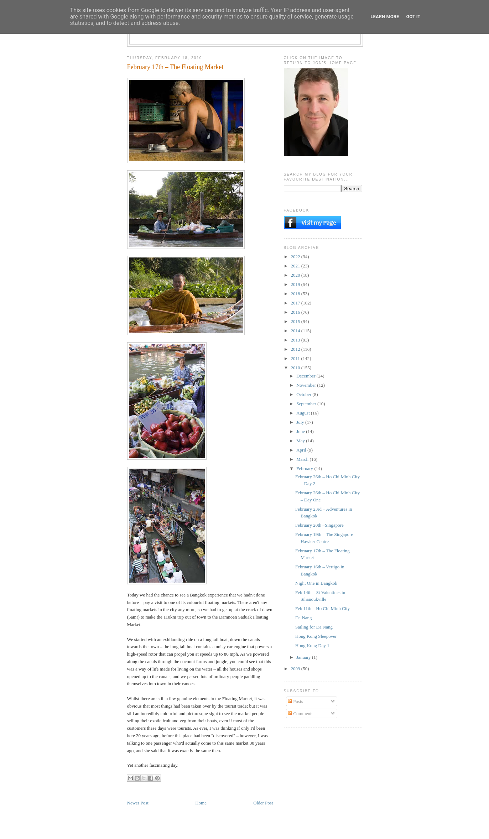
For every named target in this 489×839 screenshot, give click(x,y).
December (306, 376)
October (304, 394)
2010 (296, 367)
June (301, 431)
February (305, 468)
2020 (296, 275)
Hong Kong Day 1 (312, 645)
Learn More (385, 16)
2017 (296, 303)
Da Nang (303, 617)
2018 (296, 293)
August (303, 413)
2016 (296, 312)
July (300, 422)
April (301, 450)
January (304, 657)
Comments (300, 713)
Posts (295, 701)
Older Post (263, 803)
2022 (296, 256)
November (306, 385)
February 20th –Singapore (319, 525)
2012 (296, 349)
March (302, 459)
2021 (296, 266)
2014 (296, 330)
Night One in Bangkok (316, 583)
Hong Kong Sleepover (316, 636)
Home (201, 803)
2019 (296, 284)
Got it (413, 16)
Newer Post (138, 803)
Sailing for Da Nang (314, 627)
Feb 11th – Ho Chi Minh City (322, 608)
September (306, 403)
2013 (296, 340)
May (301, 440)
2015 (296, 321)
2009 (296, 668)
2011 (296, 358)
